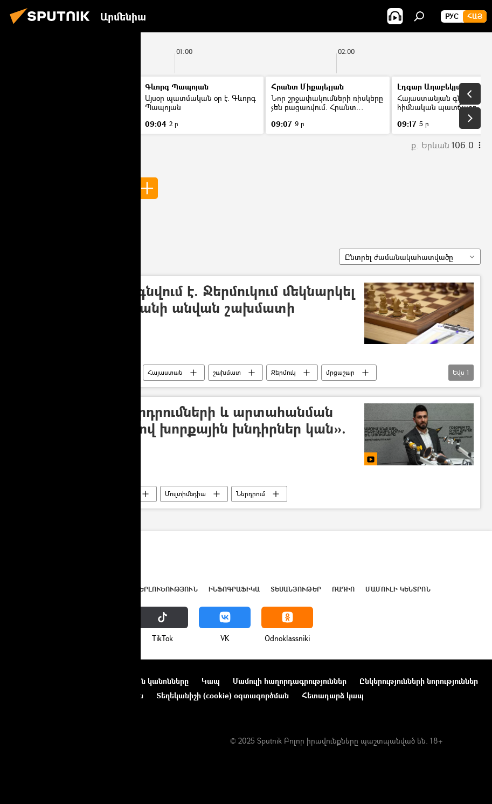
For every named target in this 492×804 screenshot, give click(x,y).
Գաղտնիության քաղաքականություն (77, 695)
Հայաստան (165, 372)
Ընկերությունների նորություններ (418, 681)
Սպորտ (106, 372)
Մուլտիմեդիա (185, 493)
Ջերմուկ (283, 372)
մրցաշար (340, 372)
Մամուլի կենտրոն (398, 589)
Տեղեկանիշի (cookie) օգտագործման (222, 695)
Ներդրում (250, 493)
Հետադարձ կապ (333, 695)
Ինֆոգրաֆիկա (234, 589)
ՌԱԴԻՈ (343, 589)
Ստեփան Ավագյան (70, 188)
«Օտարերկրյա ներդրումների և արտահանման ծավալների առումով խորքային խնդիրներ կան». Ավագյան (182, 429)
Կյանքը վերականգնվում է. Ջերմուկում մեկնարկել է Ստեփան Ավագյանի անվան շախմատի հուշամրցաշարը (186, 308)
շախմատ (227, 372)
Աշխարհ (109, 589)
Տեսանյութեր (115, 493)
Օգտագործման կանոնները (139, 681)
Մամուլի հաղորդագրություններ (290, 681)
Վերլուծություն (166, 589)
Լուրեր (31, 98)
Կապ (211, 681)
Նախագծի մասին (43, 681)
